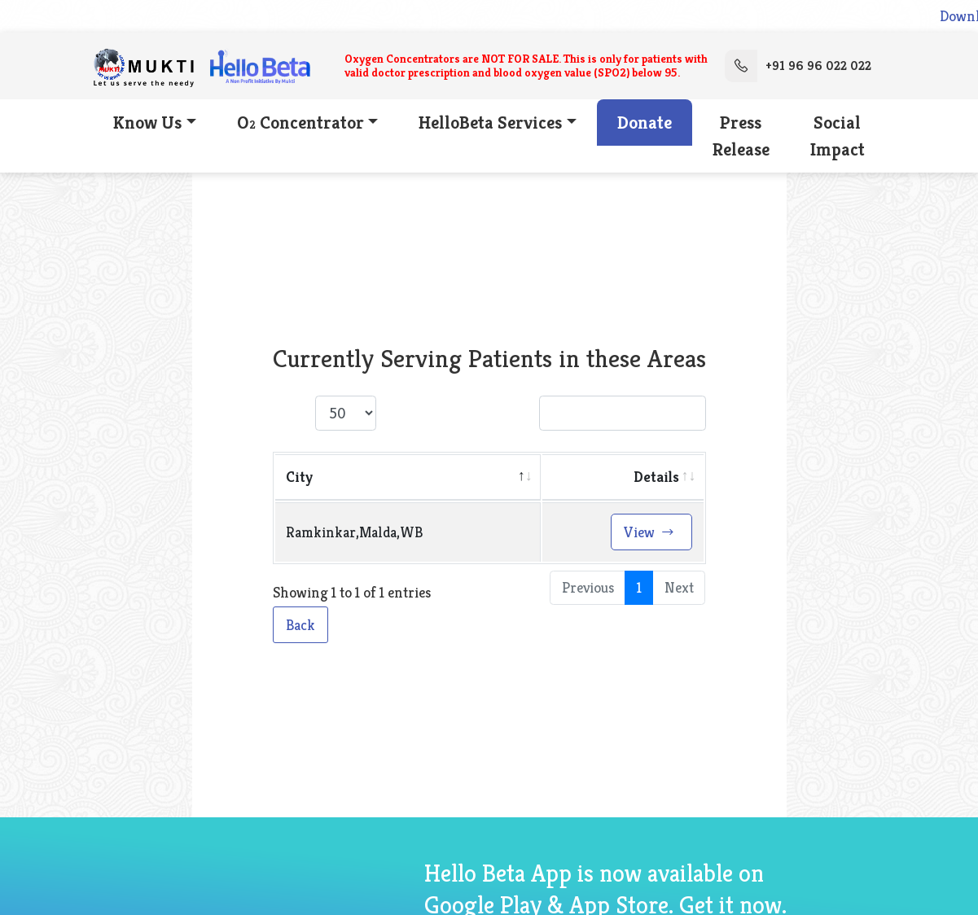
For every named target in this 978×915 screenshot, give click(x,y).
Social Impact (837, 136)
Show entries (351, 413)
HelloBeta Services (490, 123)
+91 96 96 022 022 (798, 66)
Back (300, 624)
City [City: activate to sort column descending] (299, 476)
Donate (644, 123)
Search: (598, 413)
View (649, 532)
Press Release (741, 136)
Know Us (147, 123)
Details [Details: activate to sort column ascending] (656, 476)
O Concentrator (300, 123)
